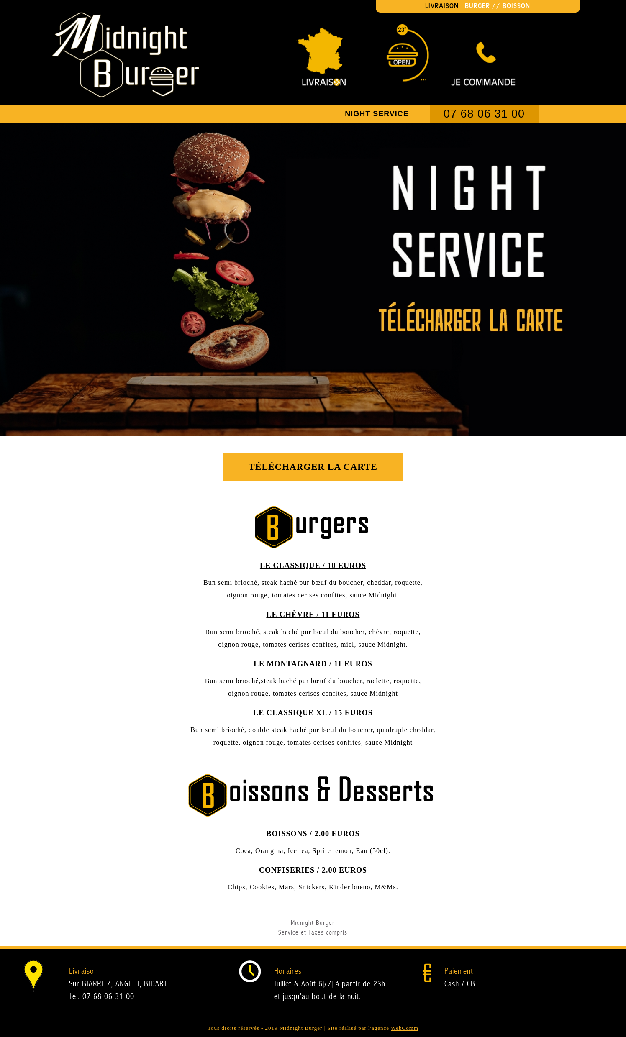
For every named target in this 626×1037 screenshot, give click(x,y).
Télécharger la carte (313, 466)
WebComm (404, 1028)
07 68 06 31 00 (484, 114)
